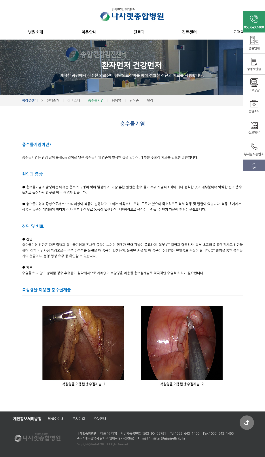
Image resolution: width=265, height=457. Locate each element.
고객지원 (240, 32)
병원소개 (35, 32)
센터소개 (53, 100)
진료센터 (189, 32)
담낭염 (116, 100)
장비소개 (73, 100)
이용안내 (89, 32)
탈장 (150, 100)
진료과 (139, 32)
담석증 (134, 100)
